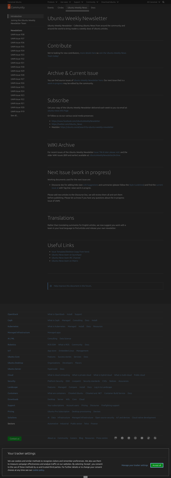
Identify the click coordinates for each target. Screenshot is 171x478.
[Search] (163, 2)
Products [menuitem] (51, 2)
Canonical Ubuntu (14, 2)
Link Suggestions (90, 185)
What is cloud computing (59, 375)
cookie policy (38, 470)
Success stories (64, 357)
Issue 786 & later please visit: (107, 152)
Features (51, 357)
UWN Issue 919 (17, 111)
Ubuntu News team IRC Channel (66, 258)
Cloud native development (144, 417)
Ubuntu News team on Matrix (65, 261)
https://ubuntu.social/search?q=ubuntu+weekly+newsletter (86, 127)
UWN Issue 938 (17, 34)
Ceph (10, 320)
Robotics (12, 344)
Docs (93, 7)
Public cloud (139, 375)
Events (51, 7)
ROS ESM (52, 344)
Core (74, 399)
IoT (9, 351)
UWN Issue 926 (17, 83)
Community (77, 344)
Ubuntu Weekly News (77, 7)
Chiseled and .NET (94, 393)
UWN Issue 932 (17, 59)
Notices (112, 381)
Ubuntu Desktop (15, 363)
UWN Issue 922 (17, 99)
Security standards (91, 381)
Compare (73, 387)
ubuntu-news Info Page (58, 110)
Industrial (64, 423)
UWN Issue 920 (17, 107)
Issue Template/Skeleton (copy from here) (70, 252)
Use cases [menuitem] (64, 2)
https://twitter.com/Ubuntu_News (67, 124)
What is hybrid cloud (103, 375)
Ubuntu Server (14, 369)
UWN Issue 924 (17, 91)
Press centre (102, 438)
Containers (13, 393)
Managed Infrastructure (82, 417)
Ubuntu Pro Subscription (58, 411)
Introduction (16, 16)
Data (53, 417)
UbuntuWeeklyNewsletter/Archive (105, 155)
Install (69, 314)
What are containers (57, 393)
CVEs (104, 381)
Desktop (51, 399)
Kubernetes (13, 326)
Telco (86, 423)
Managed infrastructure (19, 332)
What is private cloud (81, 375)
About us (52, 438)
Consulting (77, 320)
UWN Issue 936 (17, 42)
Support (78, 314)
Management (82, 351)
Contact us (14, 438)
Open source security (104, 417)
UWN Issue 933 (17, 55)
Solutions (12, 417)
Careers (73, 438)
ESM (68, 381)
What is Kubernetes (56, 326)
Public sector (76, 423)
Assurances (124, 381)
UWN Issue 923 (17, 95)
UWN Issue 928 (17, 75)
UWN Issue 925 (17, 87)
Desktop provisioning (81, 411)
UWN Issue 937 (17, 38)
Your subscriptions (56, 405)
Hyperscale (52, 369)
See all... (14, 115)
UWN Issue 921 (17, 103)
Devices (96, 411)
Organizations (54, 363)
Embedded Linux (66, 351)
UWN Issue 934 (17, 50)
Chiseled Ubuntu (75, 393)
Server (60, 399)
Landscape (13, 387)
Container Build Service (114, 393)
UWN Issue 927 (17, 79)
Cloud (10, 375)
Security (11, 381)
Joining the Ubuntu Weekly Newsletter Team (23, 21)
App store (52, 351)
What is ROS (63, 344)
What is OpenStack (56, 314)
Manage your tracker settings (135, 465)
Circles (61, 7)
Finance (94, 423)
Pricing (84, 405)
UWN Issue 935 (17, 46)
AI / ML (11, 338)
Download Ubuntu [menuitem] (108, 2)
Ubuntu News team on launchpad (66, 255)
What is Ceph (53, 320)
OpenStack (13, 314)
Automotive (53, 423)
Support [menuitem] (77, 2)
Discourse (94, 405)
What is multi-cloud (123, 375)
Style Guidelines (136, 185)
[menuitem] (153, 2)
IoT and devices (123, 417)
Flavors (78, 363)
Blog (81, 438)
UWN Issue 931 (17, 63)
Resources (98, 326)
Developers (68, 363)
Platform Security (55, 381)
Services (77, 357)
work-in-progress (55, 83)
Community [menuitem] (90, 2)
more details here (88, 53)
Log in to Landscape (103, 387)
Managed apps (54, 332)
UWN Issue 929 (17, 71)
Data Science (65, 338)
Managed (66, 320)
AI (48, 417)
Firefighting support (110, 405)
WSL (68, 399)
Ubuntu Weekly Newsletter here (88, 80)
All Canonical (152, 2)
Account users (72, 405)
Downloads (13, 399)
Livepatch (76, 381)
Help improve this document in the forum (72, 286)
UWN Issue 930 (17, 67)
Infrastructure (64, 417)
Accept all (157, 465)
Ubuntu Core (13, 357)
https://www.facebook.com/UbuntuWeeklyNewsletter (76, 121)
